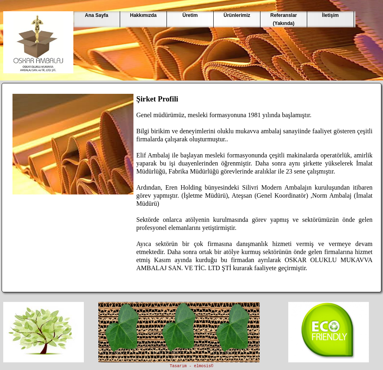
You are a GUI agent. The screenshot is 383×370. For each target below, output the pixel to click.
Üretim (190, 15)
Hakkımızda (143, 15)
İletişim (330, 15)
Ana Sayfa (96, 15)
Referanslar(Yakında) (283, 19)
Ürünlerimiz (236, 15)
